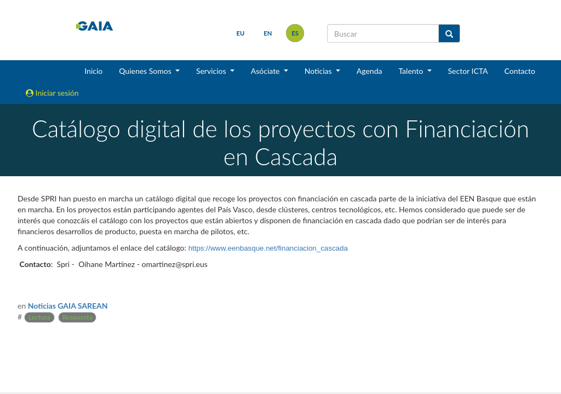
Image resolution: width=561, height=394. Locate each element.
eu (241, 33)
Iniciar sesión (52, 92)
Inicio (93, 71)
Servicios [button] (212, 71)
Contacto (520, 71)
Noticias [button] (319, 71)
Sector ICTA (468, 71)
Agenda (369, 71)
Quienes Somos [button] (146, 71)
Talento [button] (411, 71)
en (268, 33)
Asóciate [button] (266, 71)
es (295, 33)
